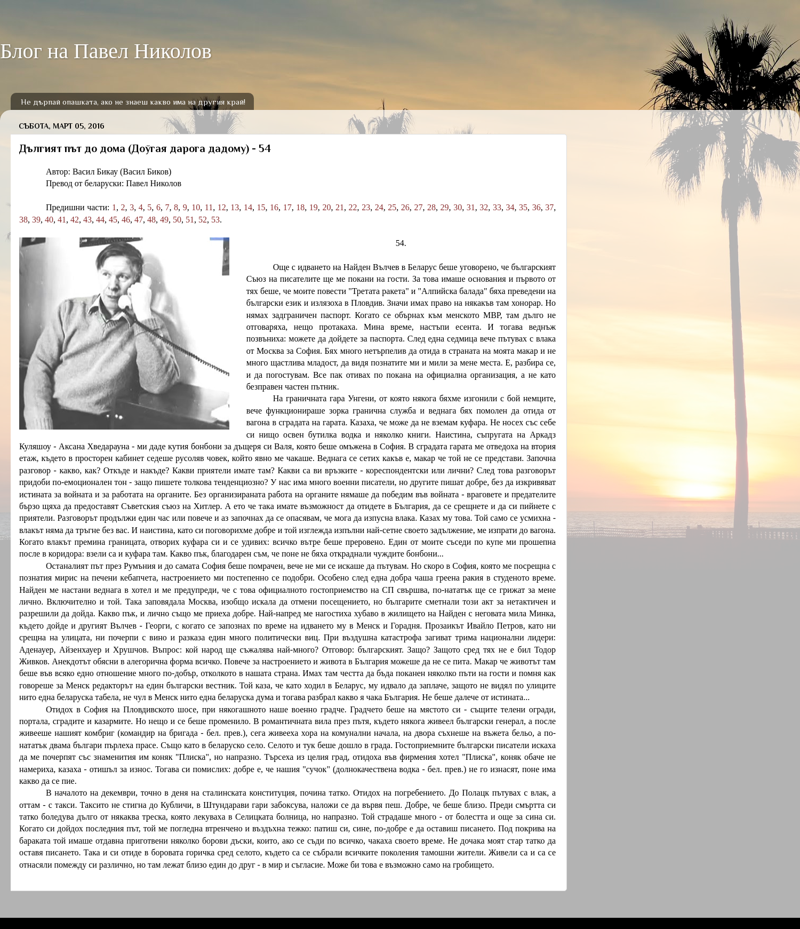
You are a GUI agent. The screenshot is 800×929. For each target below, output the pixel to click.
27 (418, 207)
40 (49, 219)
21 (339, 207)
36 (536, 207)
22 (353, 207)
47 (138, 219)
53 (215, 219)
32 (483, 207)
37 (549, 207)
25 (392, 207)
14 (248, 207)
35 (523, 207)
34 (510, 207)
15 (261, 207)
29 (445, 207)
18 (300, 207)
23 (366, 207)
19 (313, 207)
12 (222, 207)
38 (23, 219)
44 (100, 219)
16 (274, 207)
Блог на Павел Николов (106, 51)
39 (36, 219)
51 (190, 219)
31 (471, 207)
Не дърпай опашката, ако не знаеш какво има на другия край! (133, 101)
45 (113, 219)
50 (177, 219)
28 (431, 207)
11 (209, 207)
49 (164, 219)
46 (126, 219)
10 (195, 207)
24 (379, 207)
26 (405, 207)
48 (151, 219)
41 (62, 219)
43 (87, 219)
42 (74, 219)
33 (497, 207)
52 (202, 219)
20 (326, 207)
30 (457, 207)
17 (287, 207)
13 (234, 207)
